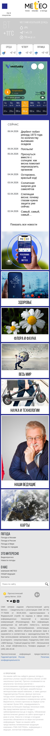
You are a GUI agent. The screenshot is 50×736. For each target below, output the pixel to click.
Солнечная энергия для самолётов (28, 188)
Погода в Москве (8, 540)
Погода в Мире (7, 546)
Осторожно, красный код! (29, 178)
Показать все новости (23, 226)
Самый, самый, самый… (30, 215)
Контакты (5, 579)
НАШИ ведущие (8, 576)
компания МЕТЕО (9, 573)
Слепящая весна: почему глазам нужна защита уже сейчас (30, 202)
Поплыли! (27, 151)
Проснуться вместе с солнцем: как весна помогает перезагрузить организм (30, 164)
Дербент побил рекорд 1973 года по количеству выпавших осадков (31, 140)
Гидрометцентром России (13, 659)
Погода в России (8, 543)
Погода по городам (9, 549)
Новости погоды (8, 563)
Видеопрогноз (7, 559)
